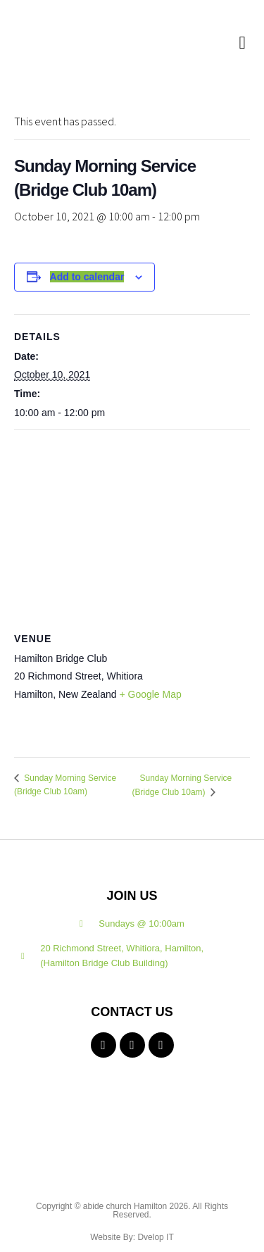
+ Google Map (150, 694)
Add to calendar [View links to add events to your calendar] (87, 276)
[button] (242, 42)
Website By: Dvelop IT (132, 1237)
